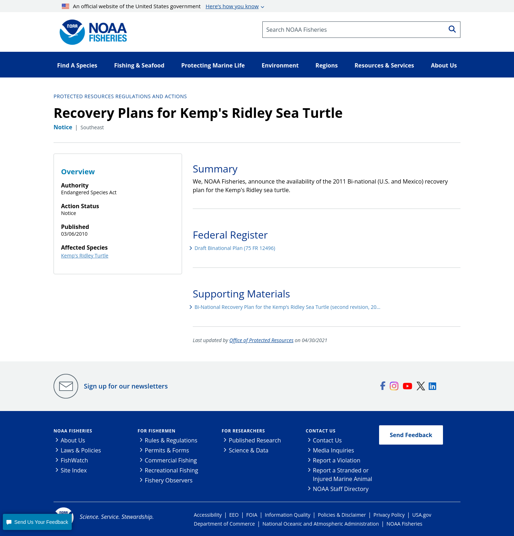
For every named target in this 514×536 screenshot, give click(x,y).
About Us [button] (444, 65)
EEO (233, 514)
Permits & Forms (167, 450)
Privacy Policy (388, 514)
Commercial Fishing (171, 460)
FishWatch (74, 460)
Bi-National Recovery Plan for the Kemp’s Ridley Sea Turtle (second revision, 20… (288, 307)
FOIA (251, 514)
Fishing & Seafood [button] (139, 65)
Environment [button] (280, 65)
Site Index (74, 470)
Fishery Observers (169, 480)
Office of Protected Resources (262, 340)
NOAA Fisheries (73, 431)
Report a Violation (337, 460)
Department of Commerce (224, 523)
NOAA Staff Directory (341, 489)
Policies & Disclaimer (342, 514)
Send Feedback (411, 435)
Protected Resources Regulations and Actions (120, 96)
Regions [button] (327, 65)
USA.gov (421, 514)
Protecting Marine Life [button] (213, 65)
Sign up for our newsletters (126, 386)
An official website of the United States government (160, 6)
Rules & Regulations (171, 440)
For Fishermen (157, 431)
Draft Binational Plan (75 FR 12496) (235, 248)
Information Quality (288, 514)
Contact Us (321, 431)
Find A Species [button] (77, 65)
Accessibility (208, 514)
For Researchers (243, 431)
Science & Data (248, 450)
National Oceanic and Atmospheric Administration (320, 523)
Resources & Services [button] (384, 65)
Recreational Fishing (171, 470)
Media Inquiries (333, 450)
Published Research (255, 440)
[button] (37, 522)
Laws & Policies (81, 450)
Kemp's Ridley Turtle (85, 255)
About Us (73, 440)
